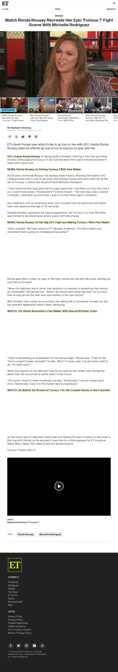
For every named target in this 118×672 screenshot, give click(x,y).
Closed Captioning (18, 623)
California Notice (17, 626)
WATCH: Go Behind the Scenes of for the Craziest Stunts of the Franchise (58, 390)
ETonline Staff (15, 602)
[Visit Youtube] (34, 646)
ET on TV (12, 595)
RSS (10, 605)
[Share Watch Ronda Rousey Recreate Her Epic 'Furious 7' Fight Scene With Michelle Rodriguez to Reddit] (22, 137)
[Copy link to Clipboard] (36, 137)
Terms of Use (15, 616)
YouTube (12, 592)
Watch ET (111, 9)
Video (57, 9)
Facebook (13, 582)
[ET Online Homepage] (6, 3)
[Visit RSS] (42, 646)
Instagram (13, 585)
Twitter (11, 588)
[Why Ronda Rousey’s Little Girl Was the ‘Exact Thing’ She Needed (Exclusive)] (42, 110)
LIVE (6, 9)
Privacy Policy (15, 619)
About (11, 598)
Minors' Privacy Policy (19, 633)
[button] (59, 486)
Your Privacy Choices (19, 629)
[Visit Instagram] (26, 646)
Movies (59, 16)
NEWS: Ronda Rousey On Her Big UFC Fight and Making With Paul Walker (58, 222)
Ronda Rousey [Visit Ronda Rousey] (26, 534)
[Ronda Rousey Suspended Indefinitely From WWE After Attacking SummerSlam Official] (70, 110)
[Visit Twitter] (18, 646)
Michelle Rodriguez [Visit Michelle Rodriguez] (50, 534)
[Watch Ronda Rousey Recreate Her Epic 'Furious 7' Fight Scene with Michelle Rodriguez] (14, 110)
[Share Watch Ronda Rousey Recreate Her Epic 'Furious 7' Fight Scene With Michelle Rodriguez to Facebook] (9, 137)
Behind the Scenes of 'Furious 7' (23, 522)
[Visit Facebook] (10, 646)
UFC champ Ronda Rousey (23, 156)
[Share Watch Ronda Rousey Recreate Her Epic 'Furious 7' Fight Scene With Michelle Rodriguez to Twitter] (16, 137)
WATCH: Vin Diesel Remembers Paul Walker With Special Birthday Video (52, 311)
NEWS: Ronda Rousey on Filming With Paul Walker (44, 169)
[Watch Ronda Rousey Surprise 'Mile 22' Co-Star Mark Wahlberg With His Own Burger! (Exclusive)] (98, 110)
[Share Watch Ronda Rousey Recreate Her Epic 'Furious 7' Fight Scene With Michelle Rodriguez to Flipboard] (29, 137)
